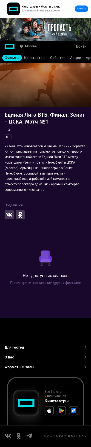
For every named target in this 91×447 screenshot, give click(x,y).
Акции (75, 58)
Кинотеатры (35, 58)
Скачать (81, 8)
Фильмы (12, 58)
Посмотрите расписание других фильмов (45, 283)
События (57, 58)
